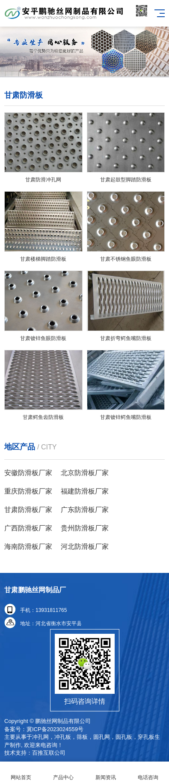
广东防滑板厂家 (85, 509)
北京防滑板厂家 (85, 472)
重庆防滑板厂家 (28, 491)
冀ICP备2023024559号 (55, 729)
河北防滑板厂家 (85, 546)
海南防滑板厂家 (28, 546)
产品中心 (63, 772)
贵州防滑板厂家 (85, 528)
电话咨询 (148, 772)
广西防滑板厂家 (28, 528)
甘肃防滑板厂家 (28, 509)
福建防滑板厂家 (85, 491)
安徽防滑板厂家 (28, 472)
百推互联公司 (48, 753)
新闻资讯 (106, 772)
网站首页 (21, 772)
